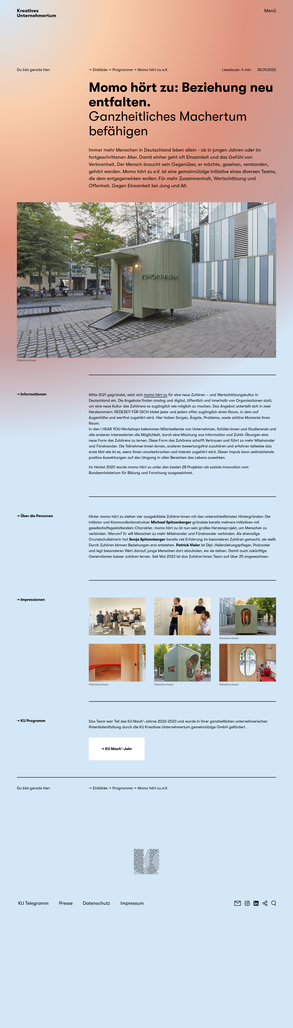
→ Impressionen (31, 599)
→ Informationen (32, 394)
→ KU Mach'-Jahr (116, 749)
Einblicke (100, 70)
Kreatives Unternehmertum (36, 13)
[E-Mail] (237, 903)
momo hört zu (155, 395)
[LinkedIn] (256, 903)
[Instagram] (247, 903)
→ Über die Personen (35, 516)
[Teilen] (264, 903)
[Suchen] (273, 903)
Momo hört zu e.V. (153, 70)
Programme (122, 70)
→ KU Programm (31, 721)
